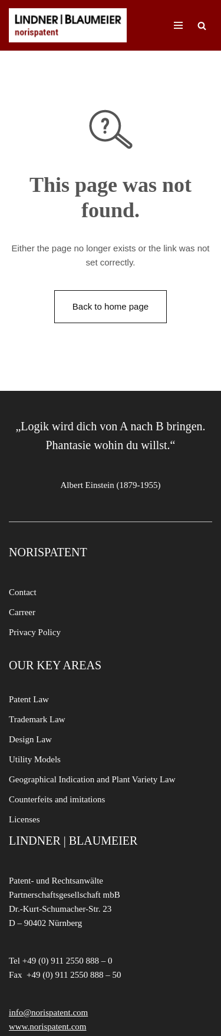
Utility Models (35, 759)
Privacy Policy (35, 632)
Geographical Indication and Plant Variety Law (92, 779)
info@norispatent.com (48, 1012)
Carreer (22, 612)
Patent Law (29, 699)
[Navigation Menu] (178, 25)
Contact (23, 592)
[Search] (201, 25)
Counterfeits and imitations (57, 799)
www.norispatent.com (48, 1026)
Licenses (24, 819)
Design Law (30, 739)
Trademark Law (37, 719)
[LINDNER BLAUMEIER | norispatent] (68, 25)
